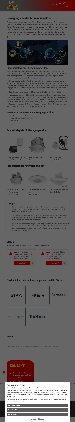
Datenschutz (41, 419)
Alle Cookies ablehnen (13, 410)
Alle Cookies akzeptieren (14, 405)
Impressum (33, 419)
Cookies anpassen (12, 414)
